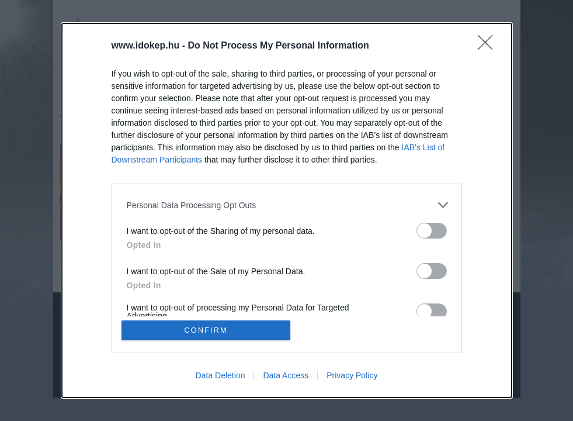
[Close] (489, 46)
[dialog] (287, 210)
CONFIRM (206, 330)
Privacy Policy (352, 375)
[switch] (431, 231)
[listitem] (287, 205)
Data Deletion (220, 375)
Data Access (285, 375)
